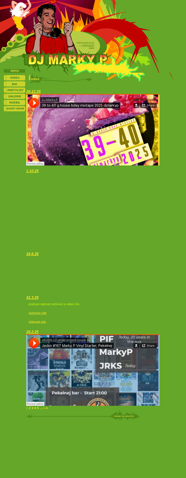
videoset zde (37, 322)
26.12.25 (33, 92)
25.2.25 (32, 332)
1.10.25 (32, 171)
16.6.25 (32, 254)
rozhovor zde (37, 313)
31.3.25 (32, 298)
